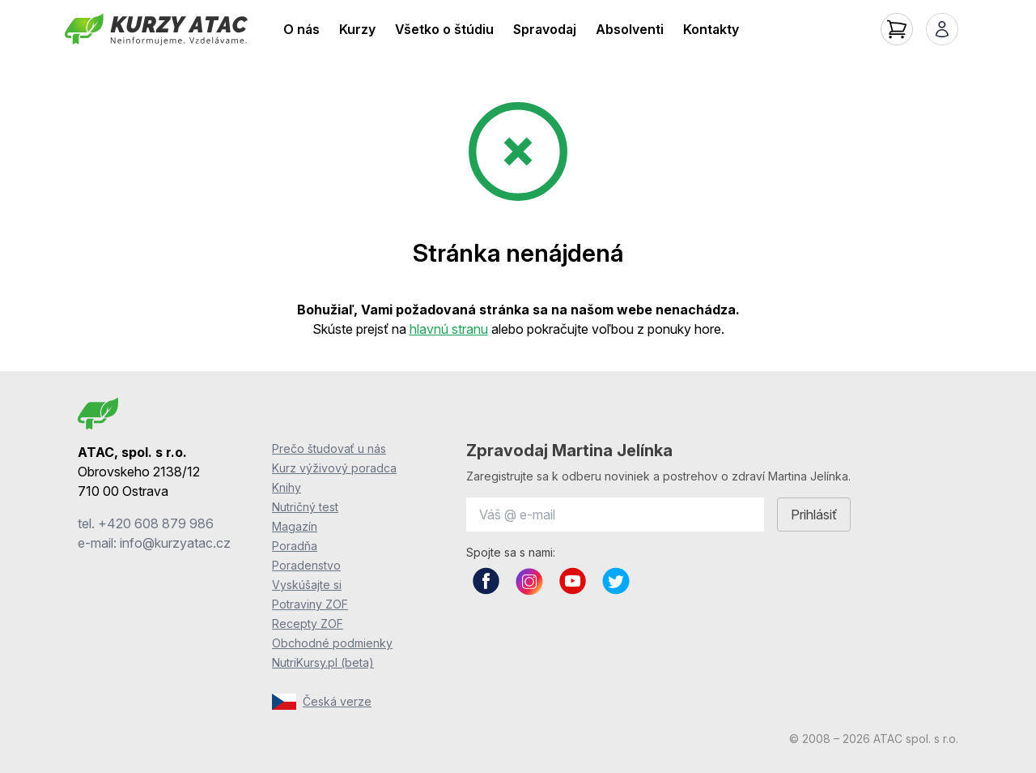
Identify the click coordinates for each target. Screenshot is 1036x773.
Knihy (286, 487)
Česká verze (322, 702)
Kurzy (357, 29)
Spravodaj (544, 29)
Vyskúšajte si (307, 584)
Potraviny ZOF (310, 604)
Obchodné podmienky (332, 643)
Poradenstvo (306, 565)
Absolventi (630, 29)
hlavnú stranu (449, 329)
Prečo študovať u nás (329, 448)
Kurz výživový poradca (334, 468)
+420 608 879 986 (156, 523)
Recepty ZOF (307, 623)
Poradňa (294, 546)
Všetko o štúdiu (444, 29)
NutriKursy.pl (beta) (323, 662)
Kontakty (711, 29)
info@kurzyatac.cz (175, 543)
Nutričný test (305, 507)
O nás (301, 29)
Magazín (294, 526)
